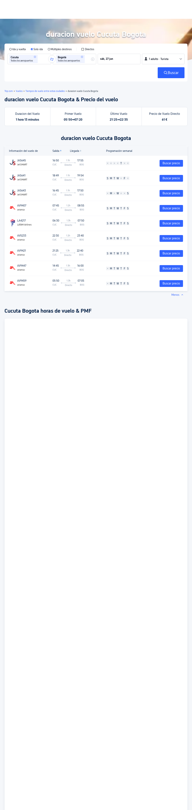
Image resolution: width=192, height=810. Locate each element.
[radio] (17, 49)
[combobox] (40, 59)
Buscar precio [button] (171, 163)
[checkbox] (88, 49)
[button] (35, 57)
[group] (29, 59)
